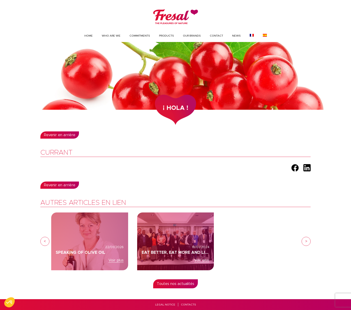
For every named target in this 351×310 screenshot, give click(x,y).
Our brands (192, 35)
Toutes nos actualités (175, 284)
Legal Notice (165, 304)
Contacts (188, 304)
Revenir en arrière (59, 135)
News (236, 35)
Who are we (111, 35)
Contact (216, 35)
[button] (9, 302)
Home (88, 35)
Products (166, 35)
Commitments (139, 35)
